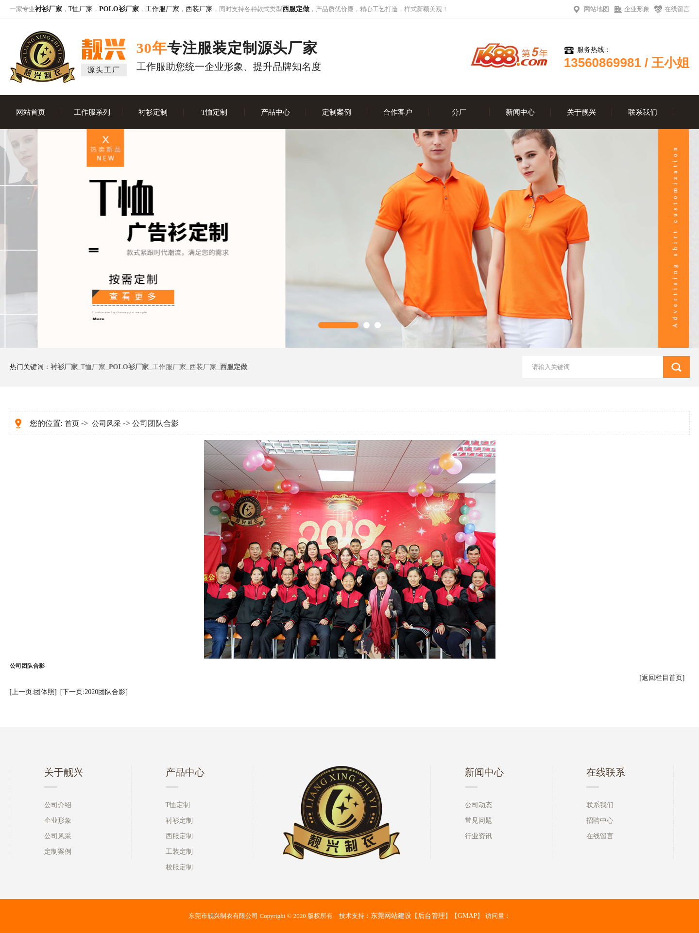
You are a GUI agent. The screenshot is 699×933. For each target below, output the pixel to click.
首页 (72, 423)
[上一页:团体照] (33, 692)
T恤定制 (214, 112)
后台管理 (431, 915)
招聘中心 (600, 820)
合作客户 (397, 112)
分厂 (459, 112)
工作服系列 (92, 112)
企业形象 (636, 9)
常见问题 (478, 820)
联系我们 (642, 112)
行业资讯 (478, 836)
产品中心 (275, 112)
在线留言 (677, 9)
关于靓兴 (581, 112)
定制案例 (336, 112)
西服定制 (179, 836)
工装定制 (179, 851)
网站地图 (596, 9)
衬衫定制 (153, 112)
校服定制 (179, 867)
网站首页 (30, 112)
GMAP (467, 915)
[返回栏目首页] (661, 677)
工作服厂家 (162, 9)
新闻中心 (520, 112)
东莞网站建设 (391, 915)
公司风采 (106, 423)
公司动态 (478, 805)
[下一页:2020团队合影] (94, 692)
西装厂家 (199, 9)
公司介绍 (57, 805)
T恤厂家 (80, 9)
